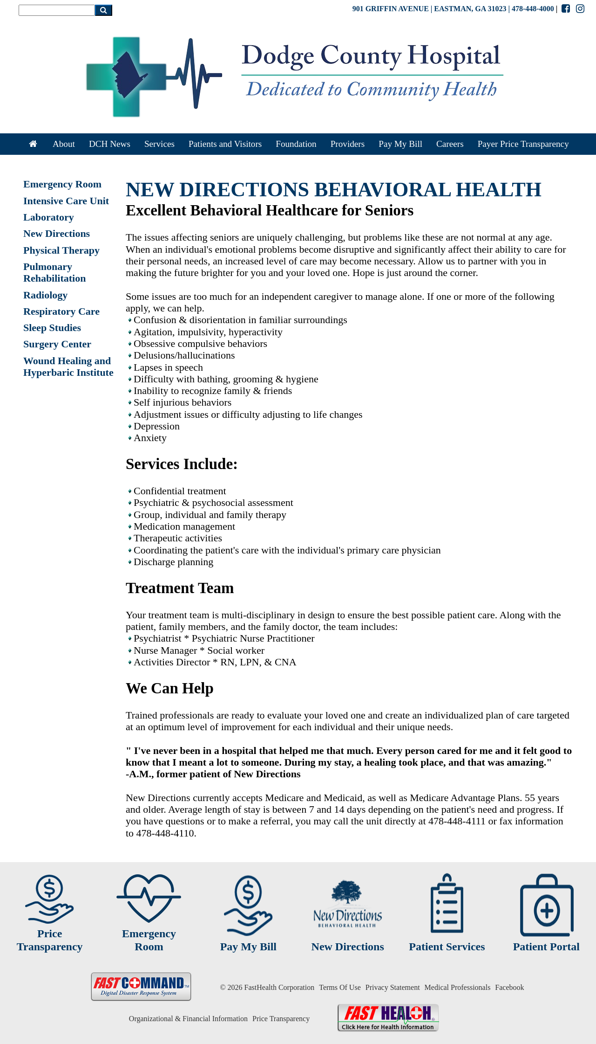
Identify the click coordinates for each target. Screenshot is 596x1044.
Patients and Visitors (225, 144)
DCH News (109, 144)
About (64, 144)
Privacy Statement (393, 987)
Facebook (509, 987)
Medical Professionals (458, 987)
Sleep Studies (52, 327)
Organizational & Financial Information (188, 1019)
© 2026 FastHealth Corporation (267, 987)
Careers (450, 144)
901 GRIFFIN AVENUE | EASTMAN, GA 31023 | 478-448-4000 (453, 9)
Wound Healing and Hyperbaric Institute (68, 366)
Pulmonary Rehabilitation (54, 272)
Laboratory (48, 217)
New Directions (56, 233)
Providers (348, 144)
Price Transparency (281, 1019)
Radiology (45, 295)
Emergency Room (62, 184)
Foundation (296, 144)
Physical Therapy (61, 250)
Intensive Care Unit (66, 201)
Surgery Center (57, 344)
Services (159, 144)
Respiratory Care (61, 311)
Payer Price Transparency (523, 144)
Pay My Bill (400, 144)
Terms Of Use (340, 987)
